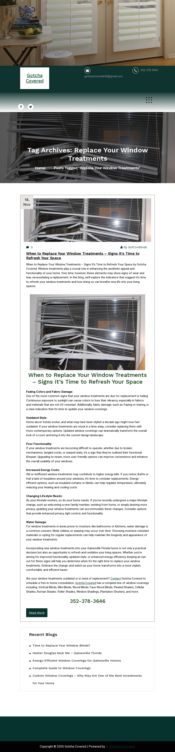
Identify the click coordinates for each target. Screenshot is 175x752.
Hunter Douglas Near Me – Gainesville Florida (67, 653)
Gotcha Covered (85, 583)
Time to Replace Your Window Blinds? (61, 645)
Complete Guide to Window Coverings (62, 668)
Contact (116, 578)
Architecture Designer (120, 746)
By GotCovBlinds (133, 247)
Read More (37, 612)
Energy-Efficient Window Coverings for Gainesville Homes (77, 660)
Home (40, 168)
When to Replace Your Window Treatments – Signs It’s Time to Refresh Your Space (82, 256)
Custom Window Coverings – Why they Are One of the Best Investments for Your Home (87, 679)
